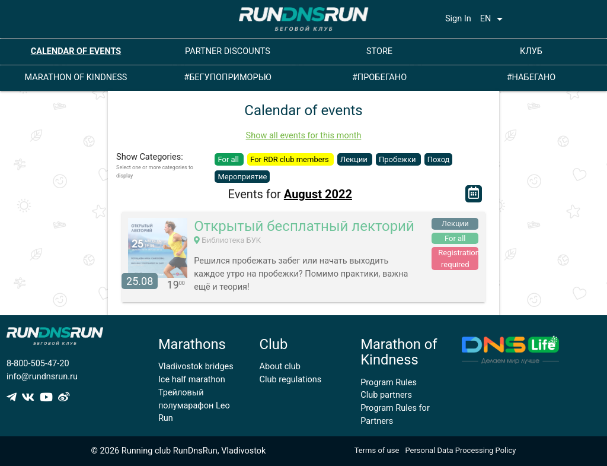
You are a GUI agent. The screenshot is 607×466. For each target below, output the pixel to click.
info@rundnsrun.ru (42, 377)
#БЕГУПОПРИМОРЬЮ (227, 77)
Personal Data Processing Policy (460, 450)
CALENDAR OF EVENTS (76, 51)
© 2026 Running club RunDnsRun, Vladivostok (178, 451)
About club (280, 367)
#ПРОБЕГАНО (379, 77)
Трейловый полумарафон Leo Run (194, 406)
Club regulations (291, 380)
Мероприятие (242, 176)
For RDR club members (290, 159)
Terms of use (377, 450)
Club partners (386, 395)
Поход (438, 159)
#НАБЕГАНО (531, 77)
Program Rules (388, 383)
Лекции (354, 159)
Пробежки (398, 159)
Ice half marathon (191, 380)
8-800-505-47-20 (38, 364)
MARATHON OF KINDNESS (76, 77)
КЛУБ (531, 51)
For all (229, 159)
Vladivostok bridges (196, 367)
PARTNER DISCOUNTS (227, 51)
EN (493, 19)
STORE (379, 51)
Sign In (458, 19)
